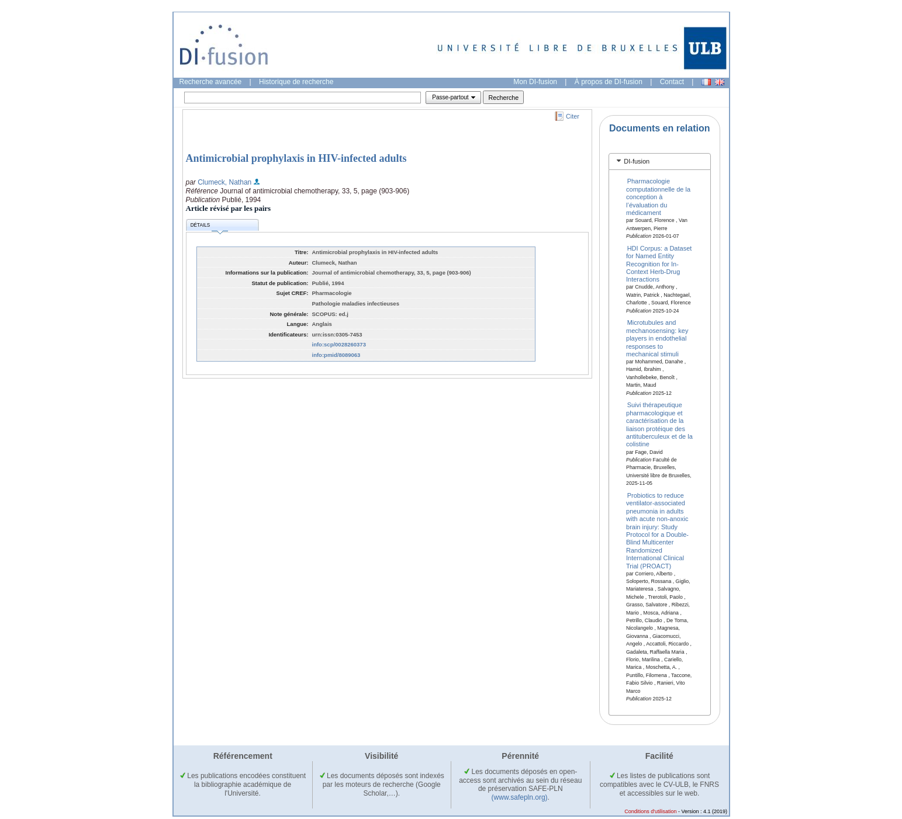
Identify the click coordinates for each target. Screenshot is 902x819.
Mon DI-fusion (535, 82)
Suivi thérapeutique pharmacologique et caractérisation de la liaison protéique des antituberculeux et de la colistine (659, 424)
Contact (672, 82)
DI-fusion (636, 161)
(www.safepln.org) (520, 797)
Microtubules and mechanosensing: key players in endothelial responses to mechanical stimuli (657, 338)
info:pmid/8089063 (336, 355)
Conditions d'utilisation (650, 811)
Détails (209, 227)
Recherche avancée (210, 82)
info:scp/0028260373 (339, 344)
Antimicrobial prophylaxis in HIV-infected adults (296, 158)
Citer (572, 116)
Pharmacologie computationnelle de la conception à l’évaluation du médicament (658, 197)
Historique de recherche (296, 82)
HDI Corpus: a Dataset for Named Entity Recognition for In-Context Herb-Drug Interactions (659, 263)
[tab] (660, 161)
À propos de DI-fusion (608, 82)
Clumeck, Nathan (224, 182)
